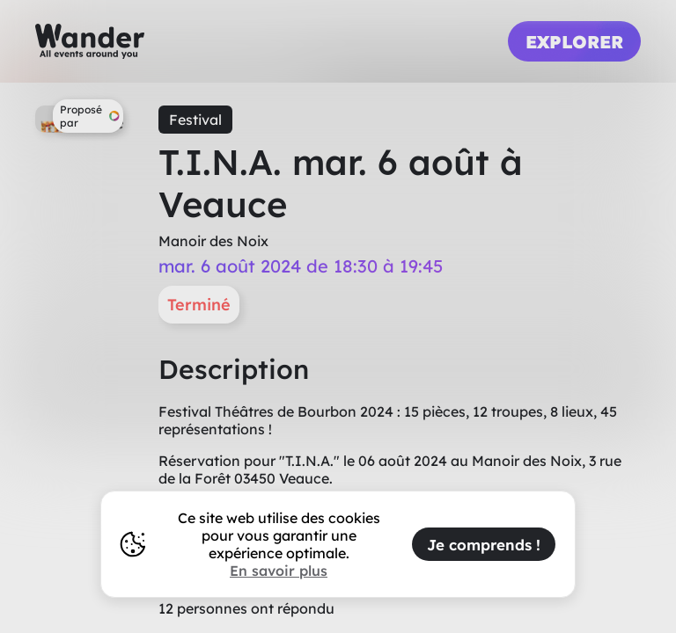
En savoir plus (278, 570)
